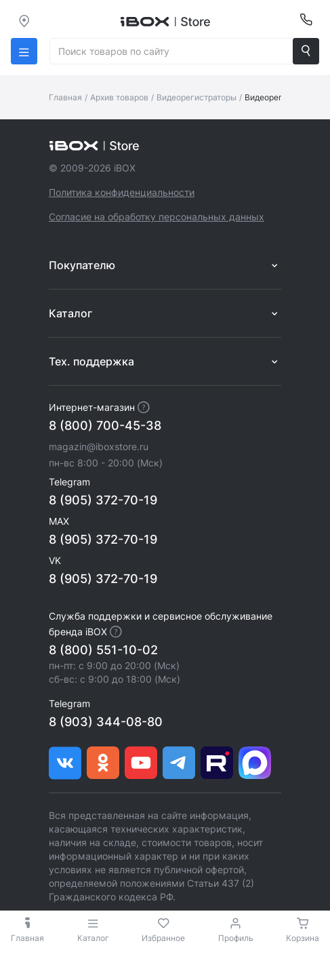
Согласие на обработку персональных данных (156, 216)
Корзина (302, 938)
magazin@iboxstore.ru (98, 446)
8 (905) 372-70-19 (103, 500)
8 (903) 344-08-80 (106, 722)
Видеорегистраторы (196, 97)
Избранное (163, 938)
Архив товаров (119, 97)
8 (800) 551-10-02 (103, 650)
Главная (65, 97)
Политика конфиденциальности (121, 192)
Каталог (93, 930)
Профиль (235, 938)
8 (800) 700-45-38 (105, 425)
